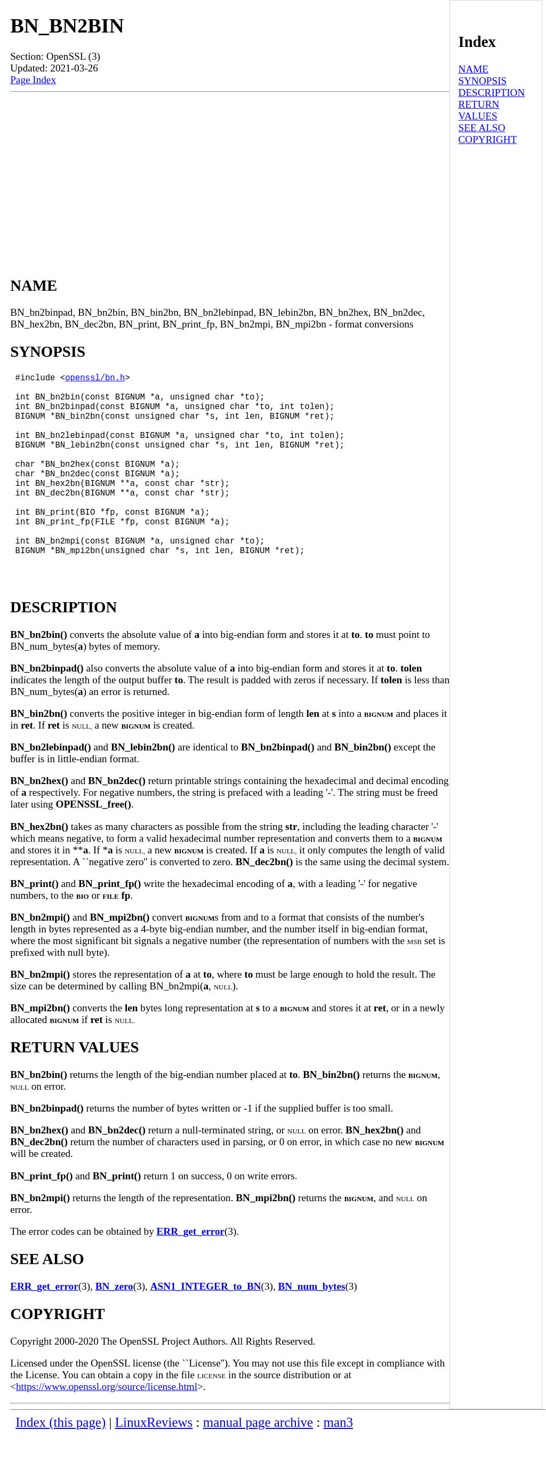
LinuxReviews (154, 1465)
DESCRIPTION (492, 92)
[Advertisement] (229, 172)
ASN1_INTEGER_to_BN (205, 1329)
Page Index (33, 79)
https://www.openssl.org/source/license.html (106, 1429)
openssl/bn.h (95, 379)
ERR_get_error (191, 1274)
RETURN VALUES (479, 110)
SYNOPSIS (483, 80)
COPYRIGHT (488, 139)
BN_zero (114, 1329)
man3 (338, 1465)
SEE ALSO (482, 127)
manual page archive (258, 1465)
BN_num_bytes (312, 1329)
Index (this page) (60, 1465)
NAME (474, 69)
